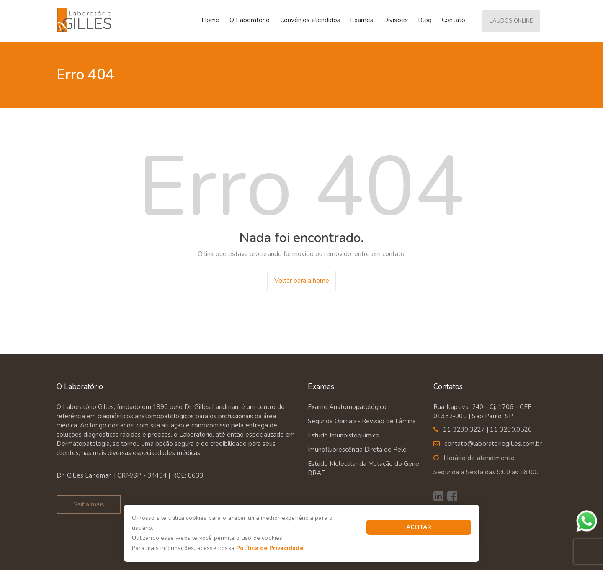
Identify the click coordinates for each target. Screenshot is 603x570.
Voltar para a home (301, 280)
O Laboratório (249, 20)
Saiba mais (88, 504)
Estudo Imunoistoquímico (343, 435)
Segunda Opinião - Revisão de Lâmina (362, 421)
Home (210, 20)
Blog (425, 20)
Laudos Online (511, 21)
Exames (361, 20)
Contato (453, 20)
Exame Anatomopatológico (347, 407)
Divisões (395, 20)
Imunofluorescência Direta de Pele (357, 449)
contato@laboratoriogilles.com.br (493, 444)
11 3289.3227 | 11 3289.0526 (487, 429)
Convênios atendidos (310, 20)
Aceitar (418, 527)
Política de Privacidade (269, 548)
